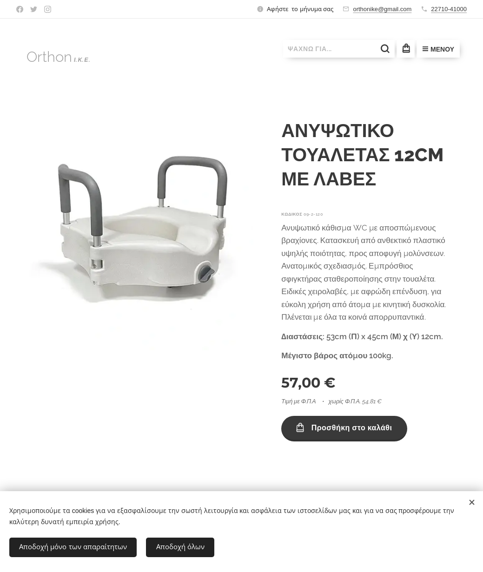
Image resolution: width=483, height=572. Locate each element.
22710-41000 (449, 9)
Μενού (438, 49)
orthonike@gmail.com (382, 9)
